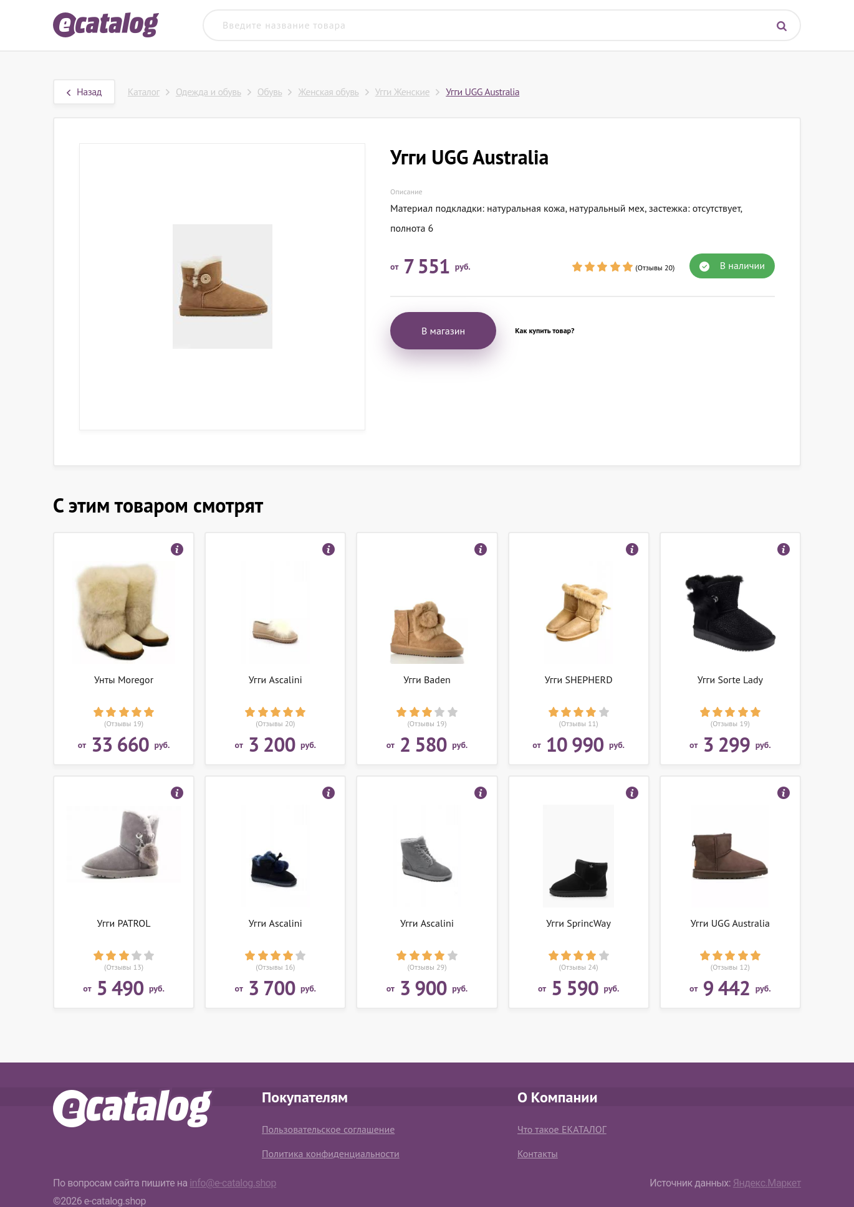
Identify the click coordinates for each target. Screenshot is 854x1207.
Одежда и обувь (208, 91)
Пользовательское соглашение (328, 1129)
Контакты (537, 1153)
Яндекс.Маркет (767, 1183)
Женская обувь (328, 91)
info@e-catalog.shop (233, 1183)
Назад (84, 91)
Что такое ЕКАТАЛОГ (562, 1129)
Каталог (144, 91)
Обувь (269, 91)
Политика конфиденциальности (331, 1153)
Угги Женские (402, 91)
